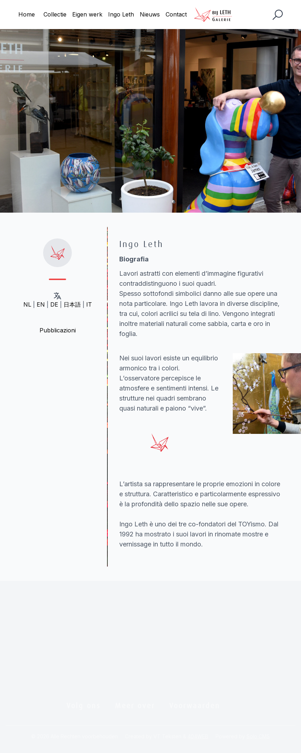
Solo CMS (258, 736)
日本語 (72, 304)
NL (27, 304)
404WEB (197, 736)
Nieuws (150, 14)
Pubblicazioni (58, 330)
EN (41, 304)
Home (26, 14)
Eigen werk (87, 14)
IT (89, 304)
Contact (176, 14)
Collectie (54, 14)
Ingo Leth (121, 14)
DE (54, 304)
